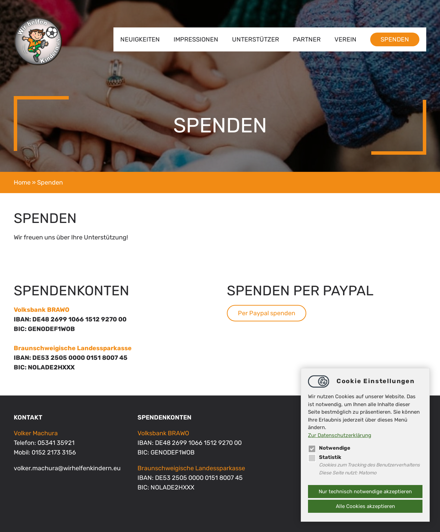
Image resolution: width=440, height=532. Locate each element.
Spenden (395, 39)
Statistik (324, 457)
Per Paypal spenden (266, 313)
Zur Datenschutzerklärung (339, 435)
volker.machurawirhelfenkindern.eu (67, 468)
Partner (307, 39)
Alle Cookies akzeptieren (365, 506)
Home (22, 182)
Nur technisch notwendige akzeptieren (365, 491)
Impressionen (196, 39)
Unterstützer (255, 39)
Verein (345, 39)
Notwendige (329, 448)
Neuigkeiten (140, 39)
